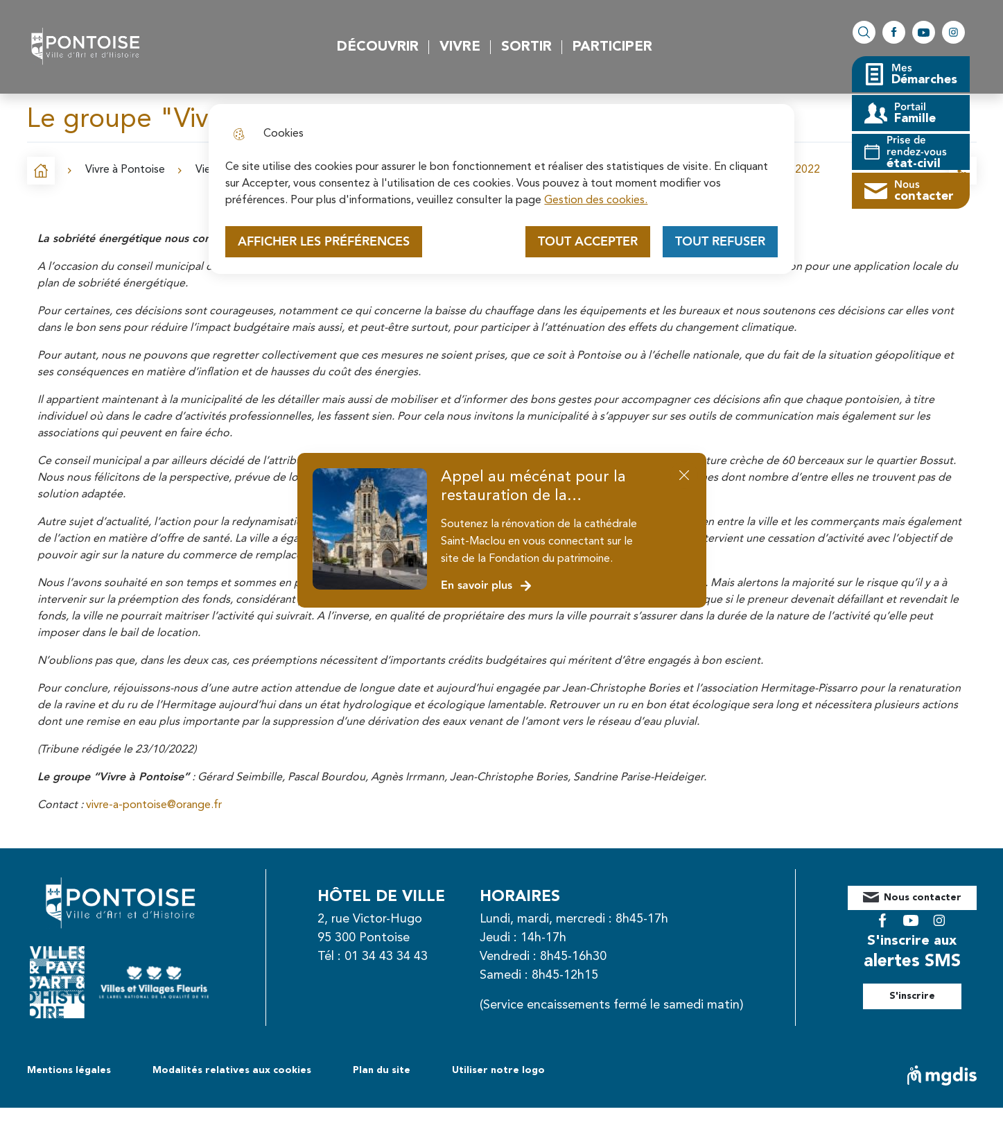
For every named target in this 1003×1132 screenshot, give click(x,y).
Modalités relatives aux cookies (231, 1094)
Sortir (526, 47)
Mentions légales (69, 1094)
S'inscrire (927, 985)
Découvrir (378, 47)
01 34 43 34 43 (401, 956)
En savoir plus (487, 585)
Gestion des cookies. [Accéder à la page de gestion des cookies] (595, 200)
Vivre (459, 47)
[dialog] (501, 189)
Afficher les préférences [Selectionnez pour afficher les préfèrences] (324, 242)
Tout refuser (720, 242)
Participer (612, 47)
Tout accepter (588, 242)
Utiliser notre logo (498, 1094)
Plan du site (381, 1094)
